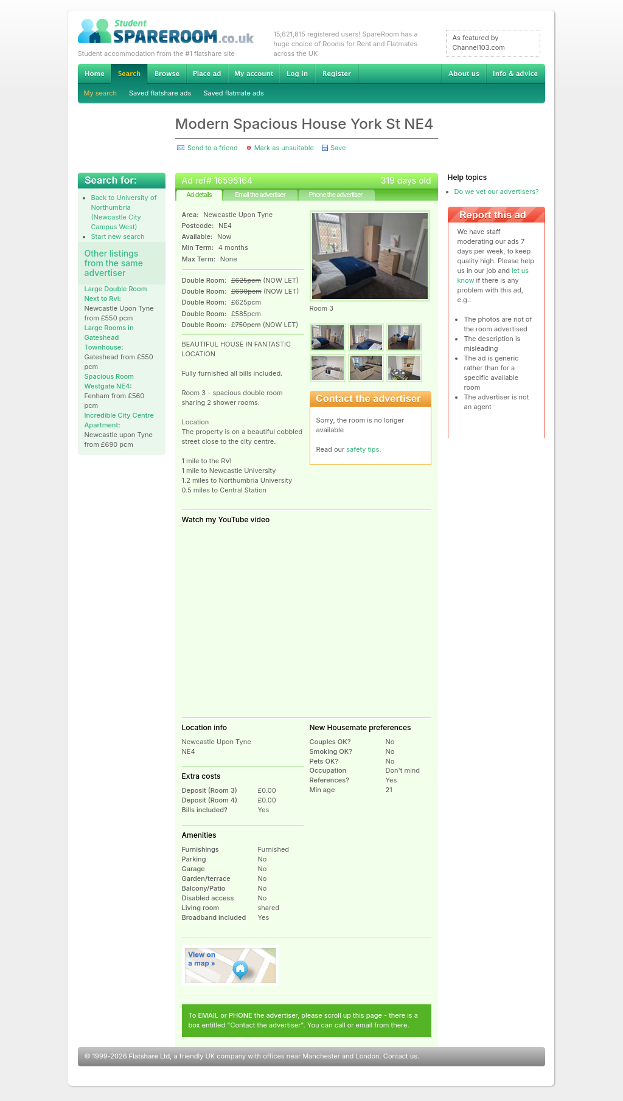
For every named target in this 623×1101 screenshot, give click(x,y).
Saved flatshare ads (160, 93)
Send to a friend (212, 147)
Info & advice (515, 73)
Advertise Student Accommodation (207, 73)
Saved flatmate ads (233, 93)
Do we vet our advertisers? (496, 191)
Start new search (118, 236)
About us (463, 73)
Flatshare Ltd (149, 1056)
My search (100, 93)
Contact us (400, 1056)
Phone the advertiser (335, 194)
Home (94, 73)
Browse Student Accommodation (166, 73)
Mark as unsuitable (284, 147)
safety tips (362, 449)
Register (337, 73)
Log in (297, 73)
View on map (230, 965)
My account (254, 73)
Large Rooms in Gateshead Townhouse (109, 337)
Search (129, 74)
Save (338, 147)
